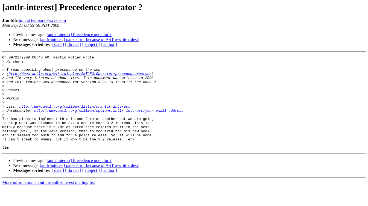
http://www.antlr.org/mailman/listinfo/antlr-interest (74, 116)
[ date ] (58, 44)
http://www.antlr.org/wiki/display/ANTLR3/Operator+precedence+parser (79, 77)
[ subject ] (91, 44)
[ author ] (109, 44)
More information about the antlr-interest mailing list (48, 201)
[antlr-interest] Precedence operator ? (79, 34)
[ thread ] (73, 44)
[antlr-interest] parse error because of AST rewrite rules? (89, 39)
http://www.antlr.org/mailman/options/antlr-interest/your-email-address (108, 121)
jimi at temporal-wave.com (42, 20)
